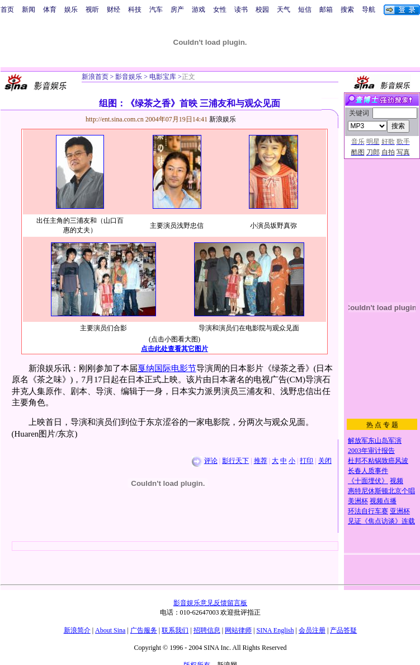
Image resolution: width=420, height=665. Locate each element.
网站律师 (238, 630)
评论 (211, 461)
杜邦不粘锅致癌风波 (378, 461)
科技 (134, 9)
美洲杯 (358, 501)
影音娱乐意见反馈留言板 (210, 603)
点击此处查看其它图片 (174, 349)
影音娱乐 (128, 77)
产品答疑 (343, 630)
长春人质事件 (368, 471)
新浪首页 (95, 77)
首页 (7, 9)
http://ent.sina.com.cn (115, 119)
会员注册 (312, 630)
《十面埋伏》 (368, 481)
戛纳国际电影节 (167, 368)
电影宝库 (162, 77)
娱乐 (71, 9)
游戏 (198, 9)
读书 (241, 9)
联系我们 (175, 630)
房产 (177, 9)
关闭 (325, 461)
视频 (396, 481)
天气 (283, 9)
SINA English (275, 630)
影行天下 (235, 461)
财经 (113, 9)
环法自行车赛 (368, 511)
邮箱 (326, 9)
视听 (92, 9)
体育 (49, 9)
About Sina (110, 630)
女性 (219, 9)
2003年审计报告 (371, 451)
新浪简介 (77, 630)
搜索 (347, 9)
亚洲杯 (400, 511)
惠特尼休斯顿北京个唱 (381, 491)
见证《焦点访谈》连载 (381, 521)
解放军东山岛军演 (375, 440)
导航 (368, 9)
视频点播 (383, 501)
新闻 (28, 9)
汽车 (156, 9)
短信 (305, 9)
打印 (306, 461)
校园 (262, 9)
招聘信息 (207, 630)
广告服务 (143, 630)
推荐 (260, 461)
